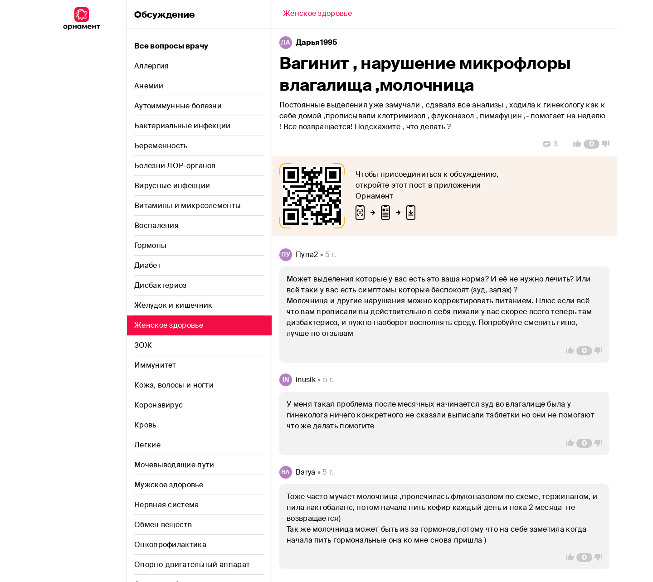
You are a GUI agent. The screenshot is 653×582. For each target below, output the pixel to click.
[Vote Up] (574, 144)
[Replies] (550, 144)
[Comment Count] (591, 144)
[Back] (317, 14)
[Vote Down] (608, 144)
